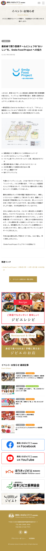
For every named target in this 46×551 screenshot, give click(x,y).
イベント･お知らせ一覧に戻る (21, 279)
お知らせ (6, 41)
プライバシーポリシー (18, 538)
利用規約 (32, 538)
